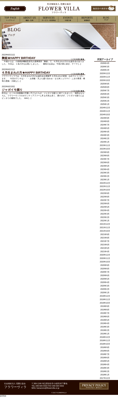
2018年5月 (105, 361)
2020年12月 (105, 255)
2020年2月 (105, 289)
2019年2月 (105, 330)
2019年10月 (105, 303)
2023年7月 (105, 159)
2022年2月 (105, 217)
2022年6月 (105, 203)
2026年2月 (105, 70)
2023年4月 (105, 169)
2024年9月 (105, 118)
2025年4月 (105, 94)
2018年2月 (105, 371)
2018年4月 (105, 364)
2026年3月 (105, 67)
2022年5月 (105, 207)
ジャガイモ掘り (12, 89)
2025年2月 (105, 101)
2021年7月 (105, 241)
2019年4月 (105, 323)
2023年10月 (105, 149)
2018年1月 (105, 375)
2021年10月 (105, 231)
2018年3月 (105, 368)
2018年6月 (105, 358)
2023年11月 (105, 145)
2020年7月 (105, 272)
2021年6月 (105, 245)
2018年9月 (105, 347)
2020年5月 (105, 279)
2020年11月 (105, 258)
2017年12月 (105, 378)
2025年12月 (105, 73)
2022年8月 (105, 197)
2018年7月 (105, 354)
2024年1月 (105, 142)
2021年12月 (105, 224)
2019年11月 (105, 299)
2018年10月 (105, 344)
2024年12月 (105, 108)
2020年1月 (105, 293)
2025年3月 (105, 97)
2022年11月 (105, 186)
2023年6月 (105, 162)
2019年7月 (105, 313)
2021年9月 (105, 234)
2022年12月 (105, 183)
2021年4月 (105, 252)
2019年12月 (105, 296)
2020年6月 (105, 275)
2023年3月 (105, 173)
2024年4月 (105, 132)
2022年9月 (105, 193)
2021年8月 (105, 238)
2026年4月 (105, 63)
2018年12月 (105, 337)
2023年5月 (105, 166)
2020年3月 (105, 286)
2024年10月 (105, 115)
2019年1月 (105, 334)
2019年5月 (105, 320)
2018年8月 (105, 351)
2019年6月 (105, 317)
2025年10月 (105, 80)
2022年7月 (105, 200)
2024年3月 (105, 135)
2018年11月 (105, 340)
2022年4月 (105, 210)
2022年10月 (105, 190)
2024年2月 (105, 138)
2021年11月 (105, 228)
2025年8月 (105, 87)
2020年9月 (105, 265)
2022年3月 (105, 214)
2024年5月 (105, 128)
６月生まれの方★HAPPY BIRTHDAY (26, 72)
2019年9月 (105, 306)
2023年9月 (105, 152)
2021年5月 (105, 248)
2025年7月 (105, 91)
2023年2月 (105, 176)
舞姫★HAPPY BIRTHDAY (19, 58)
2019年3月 (105, 327)
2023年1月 (105, 180)
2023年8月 (105, 156)
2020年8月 (105, 269)
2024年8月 (105, 121)
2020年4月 (105, 282)
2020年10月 (105, 262)
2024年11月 (105, 111)
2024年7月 (105, 125)
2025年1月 (105, 104)
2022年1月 (105, 221)
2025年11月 (105, 77)
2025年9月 (105, 84)
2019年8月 (105, 310)
